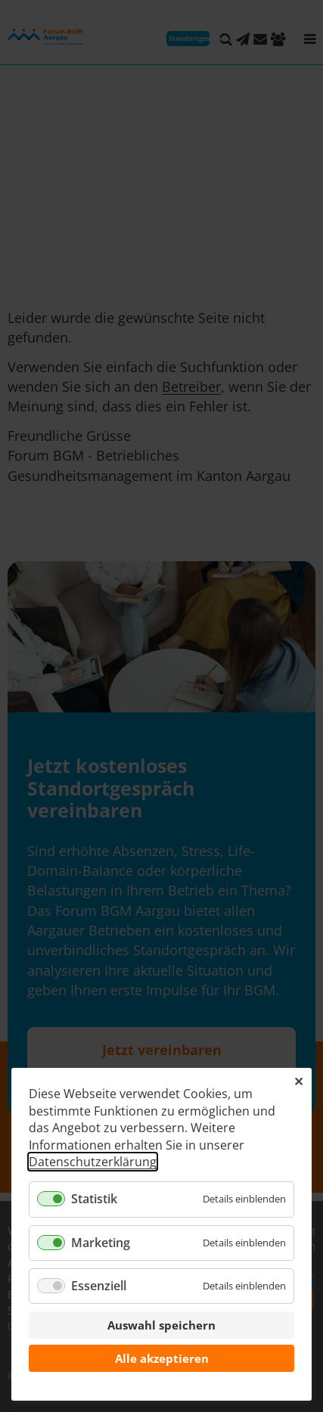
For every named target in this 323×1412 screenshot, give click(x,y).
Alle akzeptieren (162, 1358)
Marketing (100, 1242)
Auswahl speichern (161, 1325)
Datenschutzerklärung (93, 1161)
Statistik (94, 1198)
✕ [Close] (298, 1081)
